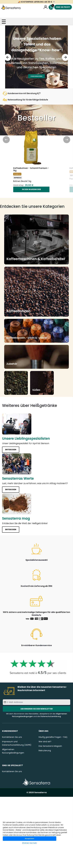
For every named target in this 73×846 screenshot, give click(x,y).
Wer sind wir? (45, 741)
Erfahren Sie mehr (29, 843)
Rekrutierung (45, 750)
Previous (7, 57)
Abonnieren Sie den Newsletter (36, 708)
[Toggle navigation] (4, 21)
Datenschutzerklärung (51, 716)
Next (65, 57)
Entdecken (10, 449)
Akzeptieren (29, 838)
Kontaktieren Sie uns (12, 737)
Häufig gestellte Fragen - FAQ (53, 737)
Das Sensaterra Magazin (50, 746)
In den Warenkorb (31, 189)
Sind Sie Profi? (63, 7)
